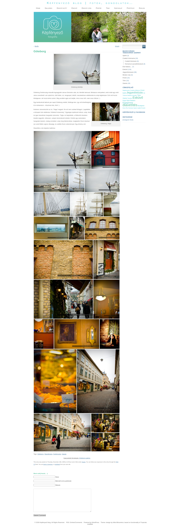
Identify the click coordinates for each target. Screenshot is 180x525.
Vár (144, 93)
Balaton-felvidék (132, 95)
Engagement (128, 103)
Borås (37, 46)
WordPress (95, 522)
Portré (125, 78)
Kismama (130, 108)
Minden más (127, 75)
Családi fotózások (130, 61)
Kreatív (143, 108)
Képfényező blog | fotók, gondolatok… (90, 3)
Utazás (64, 454)
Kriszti (117, 46)
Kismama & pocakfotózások (134, 64)
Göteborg (40, 454)
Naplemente (126, 90)
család (139, 108)
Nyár (128, 100)
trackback (57, 464)
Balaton (132, 100)
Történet (125, 95)
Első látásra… (127, 67)
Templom (129, 98)
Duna (124, 108)
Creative (132, 90)
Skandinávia (48, 454)
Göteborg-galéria (84, 458)
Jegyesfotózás (135, 92)
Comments (78, 522)
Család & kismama (129, 58)
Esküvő (125, 69)
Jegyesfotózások (128, 72)
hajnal (135, 108)
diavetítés (130, 105)
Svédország (57, 454)
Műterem (137, 90)
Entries (72, 522)
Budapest (141, 105)
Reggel (124, 100)
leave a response (48, 464)
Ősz (127, 108)
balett (124, 93)
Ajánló (125, 55)
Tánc (124, 80)
